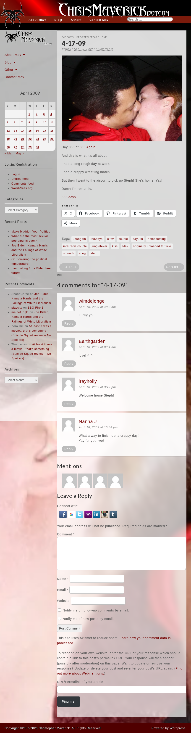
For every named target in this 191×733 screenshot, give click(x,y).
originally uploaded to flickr (152, 246)
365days (97, 239)
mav (68, 48)
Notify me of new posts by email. (88, 624)
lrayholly (88, 381)
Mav (125, 246)
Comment (65, 534)
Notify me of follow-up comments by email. (96, 616)
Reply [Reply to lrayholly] (68, 404)
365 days (69, 197)
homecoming (157, 239)
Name (63, 584)
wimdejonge (92, 301)
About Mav (37, 19)
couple (123, 239)
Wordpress (178, 728)
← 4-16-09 (69, 267)
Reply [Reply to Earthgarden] (68, 363)
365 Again (87, 147)
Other (75, 19)
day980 (138, 239)
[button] (63, 514)
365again (79, 239)
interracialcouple (75, 246)
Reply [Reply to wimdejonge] (68, 323)
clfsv (110, 239)
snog (82, 253)
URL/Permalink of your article (80, 687)
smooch (68, 253)
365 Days (68, 37)
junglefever (99, 246)
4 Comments (104, 48)
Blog (58, 19)
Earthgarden (92, 341)
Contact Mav (98, 19)
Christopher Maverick (54, 728)
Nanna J (88, 421)
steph (94, 253)
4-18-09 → (174, 267)
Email (62, 595)
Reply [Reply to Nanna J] (68, 449)
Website (63, 606)
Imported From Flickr (91, 37)
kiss (115, 246)
